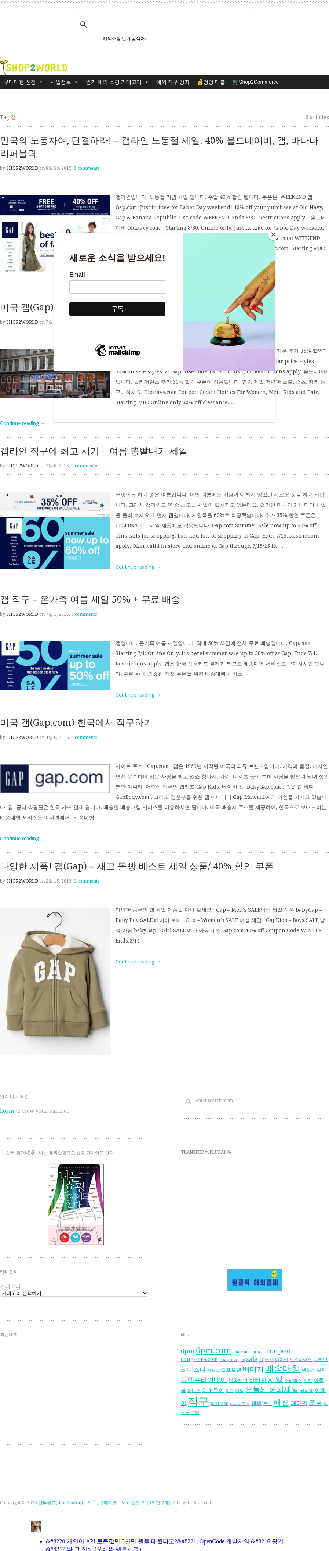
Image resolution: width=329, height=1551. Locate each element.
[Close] (273, 234)
